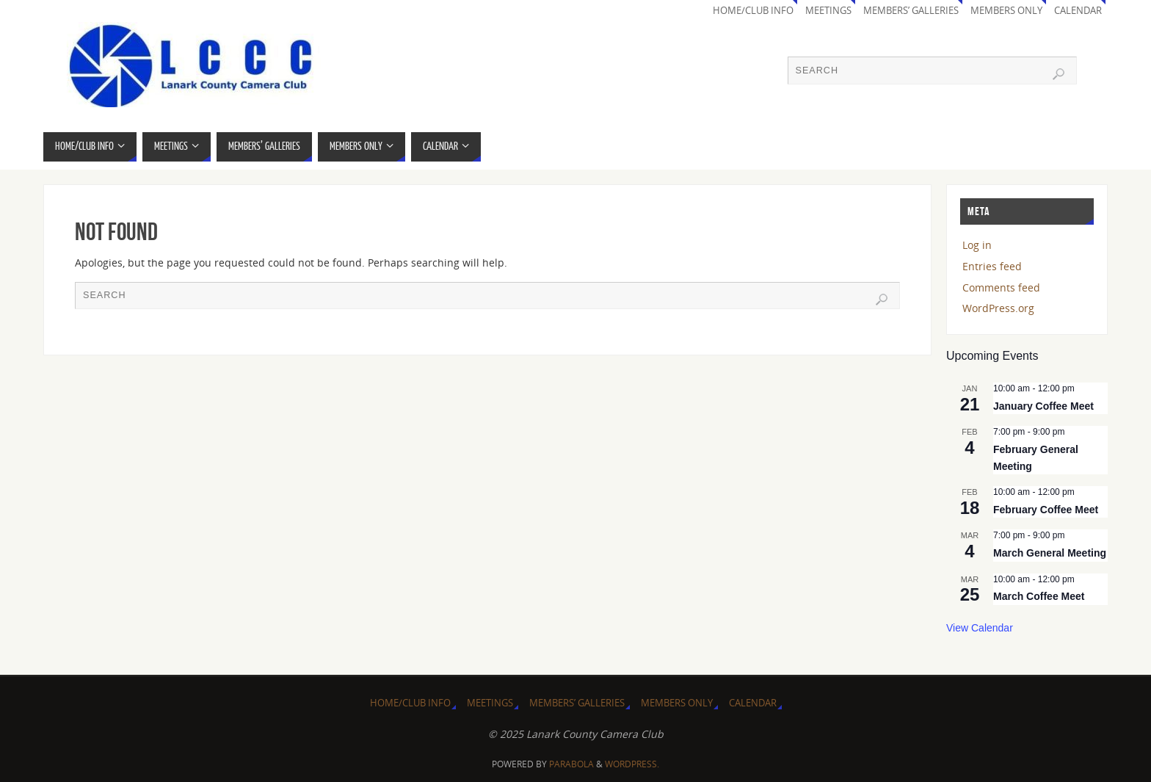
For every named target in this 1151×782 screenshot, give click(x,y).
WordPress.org (998, 308)
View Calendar (979, 628)
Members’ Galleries (911, 10)
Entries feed (992, 266)
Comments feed (1001, 287)
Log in (977, 245)
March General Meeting (1049, 553)
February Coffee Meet (1045, 509)
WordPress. (632, 764)
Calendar (1078, 10)
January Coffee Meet (1043, 406)
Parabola (571, 764)
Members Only (1006, 10)
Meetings (828, 10)
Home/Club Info (753, 10)
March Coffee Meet (1038, 596)
